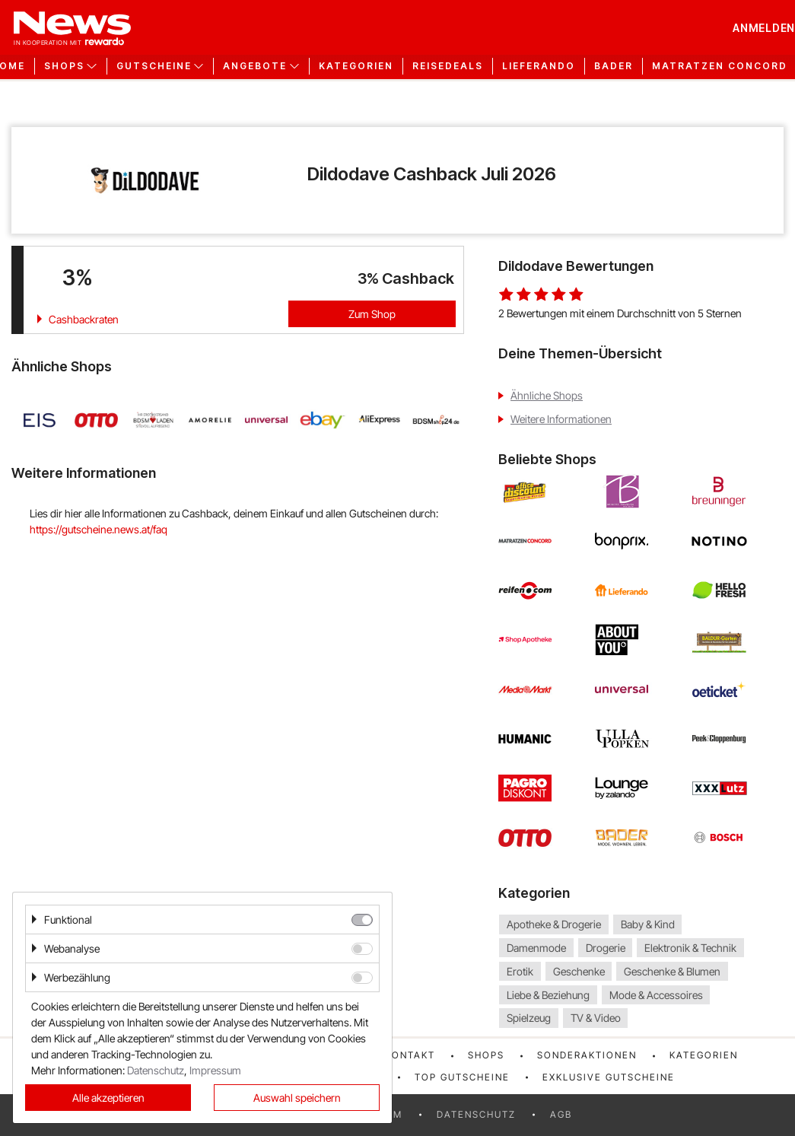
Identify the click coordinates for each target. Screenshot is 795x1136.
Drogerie (605, 947)
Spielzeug (529, 1018)
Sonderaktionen (587, 1055)
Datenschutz (476, 1114)
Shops (486, 1055)
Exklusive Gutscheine (608, 1077)
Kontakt (410, 1055)
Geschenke (579, 971)
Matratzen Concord (719, 66)
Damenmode (536, 947)
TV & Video (596, 1018)
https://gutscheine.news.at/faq (98, 529)
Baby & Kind (648, 924)
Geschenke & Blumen (672, 971)
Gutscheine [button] (154, 66)
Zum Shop (372, 313)
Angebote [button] (255, 66)
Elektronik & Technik (690, 947)
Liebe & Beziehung (548, 994)
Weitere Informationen (561, 418)
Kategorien (356, 66)
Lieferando (538, 66)
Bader (613, 66)
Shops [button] (64, 66)
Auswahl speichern (297, 1097)
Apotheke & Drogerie (554, 924)
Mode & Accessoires (656, 994)
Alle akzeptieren (108, 1097)
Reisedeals (447, 66)
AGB (561, 1114)
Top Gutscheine (462, 1077)
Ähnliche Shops (546, 395)
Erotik (520, 971)
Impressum (215, 1070)
